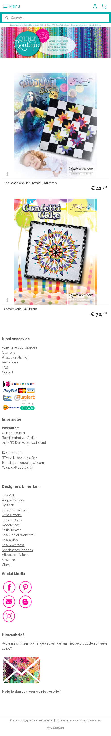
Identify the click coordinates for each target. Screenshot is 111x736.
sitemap (48, 720)
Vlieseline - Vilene (15, 555)
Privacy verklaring (14, 357)
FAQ (5, 367)
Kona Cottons (12, 515)
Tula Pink (8, 495)
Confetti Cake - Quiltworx (20, 309)
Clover (7, 565)
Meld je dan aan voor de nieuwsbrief (31, 691)
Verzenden (10, 362)
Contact (7, 372)
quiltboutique (16, 462)
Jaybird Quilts (12, 520)
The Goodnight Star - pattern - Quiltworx (30, 183)
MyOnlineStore (55, 727)
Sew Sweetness (13, 545)
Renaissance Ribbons (17, 550)
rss (57, 720)
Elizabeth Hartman (15, 510)
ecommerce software (73, 720)
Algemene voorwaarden (19, 347)
